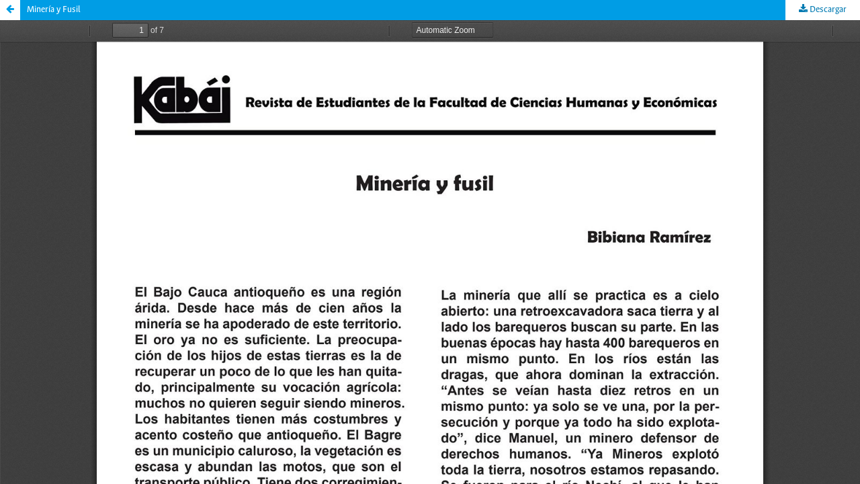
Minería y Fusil (54, 10)
